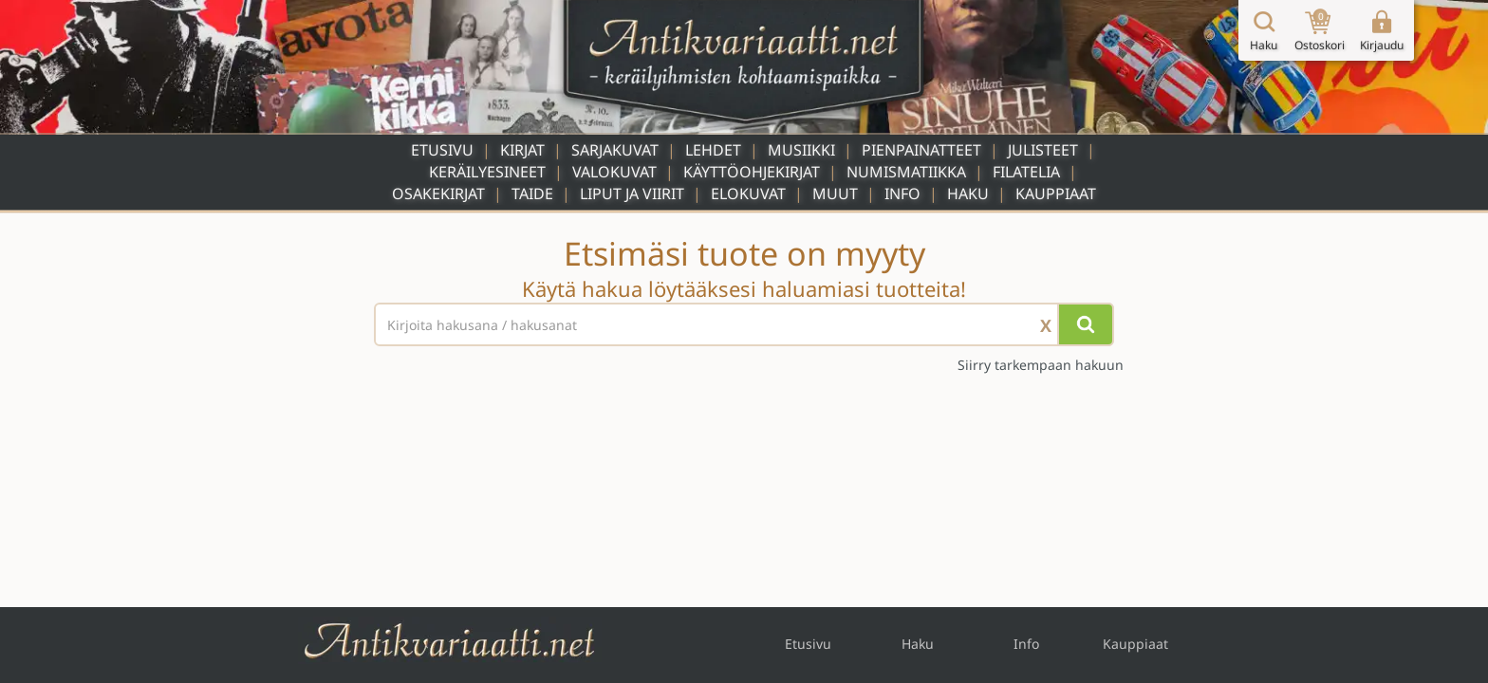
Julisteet (1043, 149)
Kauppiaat (1055, 193)
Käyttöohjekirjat (751, 171)
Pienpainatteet (921, 149)
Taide (532, 193)
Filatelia (1026, 171)
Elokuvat (748, 193)
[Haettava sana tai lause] (744, 324)
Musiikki (801, 149)
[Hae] (1085, 324)
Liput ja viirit (632, 193)
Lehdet (713, 149)
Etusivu (442, 149)
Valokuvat (614, 171)
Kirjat (522, 149)
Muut (835, 193)
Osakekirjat (438, 193)
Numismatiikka (906, 171)
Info (902, 193)
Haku (968, 193)
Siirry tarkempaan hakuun (1041, 365)
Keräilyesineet (487, 171)
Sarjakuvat (615, 149)
